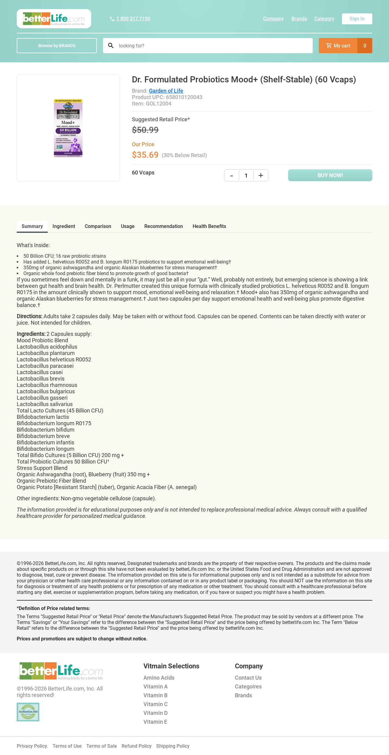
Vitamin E (155, 722)
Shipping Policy (173, 746)
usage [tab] (128, 226)
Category (324, 19)
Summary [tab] (32, 226)
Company (273, 19)
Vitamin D (155, 713)
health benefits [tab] (209, 226)
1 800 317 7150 (129, 19)
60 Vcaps (143, 172)
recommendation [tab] (163, 226)
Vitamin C (155, 704)
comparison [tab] (98, 226)
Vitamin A (155, 686)
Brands (299, 19)
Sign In (357, 19)
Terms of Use (67, 746)
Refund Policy (137, 746)
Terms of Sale (101, 746)
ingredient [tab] (64, 226)
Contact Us (248, 677)
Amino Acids (158, 677)
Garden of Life (166, 91)
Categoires (248, 686)
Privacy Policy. (32, 746)
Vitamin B (155, 695)
